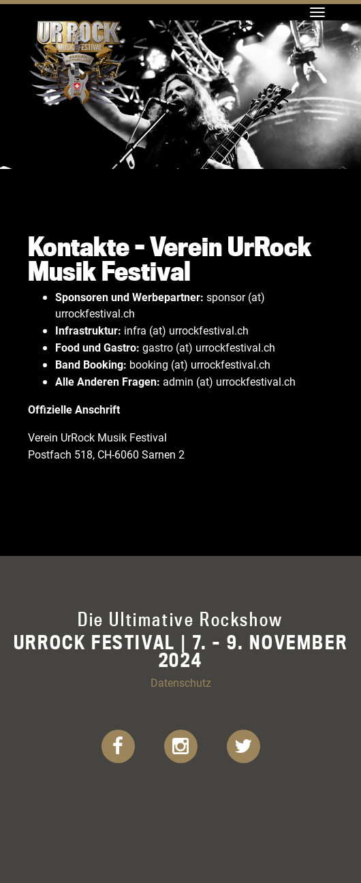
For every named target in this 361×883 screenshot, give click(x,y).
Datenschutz (181, 682)
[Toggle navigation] (317, 12)
